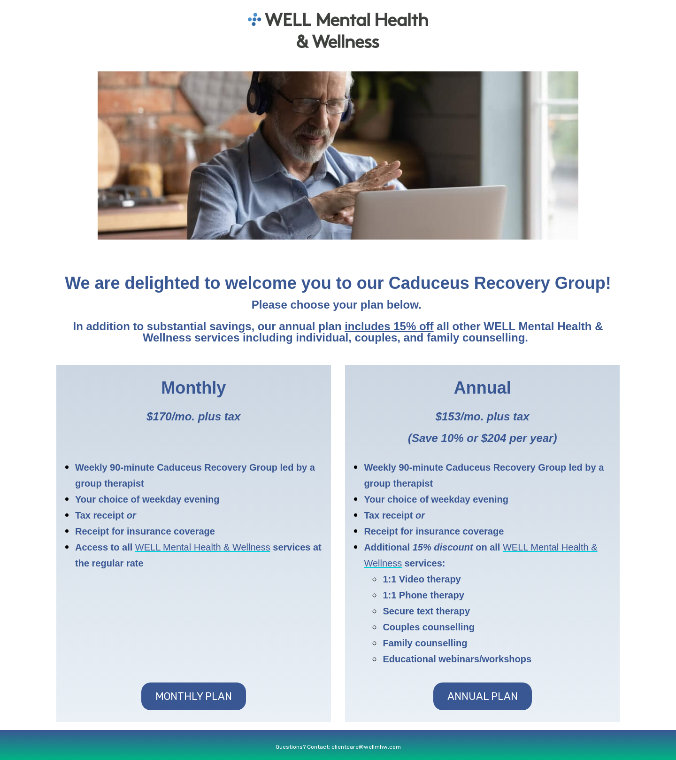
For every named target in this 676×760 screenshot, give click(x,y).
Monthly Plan (193, 696)
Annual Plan (482, 696)
